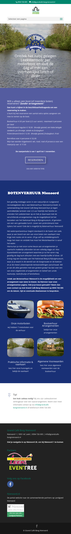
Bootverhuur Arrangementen (50, 324)
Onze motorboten (20, 323)
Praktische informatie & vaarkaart (20, 363)
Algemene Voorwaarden (50, 361)
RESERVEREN (35, 160)
